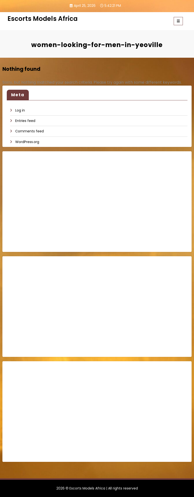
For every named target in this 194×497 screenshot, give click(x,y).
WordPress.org (27, 141)
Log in (20, 110)
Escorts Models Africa (42, 18)
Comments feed (29, 131)
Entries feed (25, 120)
